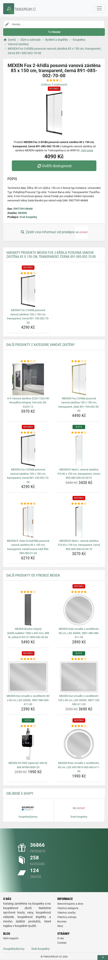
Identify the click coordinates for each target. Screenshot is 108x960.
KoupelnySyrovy (14, 948)
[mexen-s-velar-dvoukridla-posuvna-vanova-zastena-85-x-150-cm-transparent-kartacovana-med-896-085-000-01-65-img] (28, 522)
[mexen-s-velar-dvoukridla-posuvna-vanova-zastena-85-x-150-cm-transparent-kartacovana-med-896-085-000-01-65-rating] (28, 504)
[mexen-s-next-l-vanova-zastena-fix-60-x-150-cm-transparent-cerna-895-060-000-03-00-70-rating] (79, 504)
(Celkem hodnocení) (54, 84)
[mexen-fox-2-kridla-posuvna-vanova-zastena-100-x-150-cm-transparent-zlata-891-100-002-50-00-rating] (79, 361)
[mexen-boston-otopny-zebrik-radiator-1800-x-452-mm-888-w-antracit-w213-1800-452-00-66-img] (28, 610)
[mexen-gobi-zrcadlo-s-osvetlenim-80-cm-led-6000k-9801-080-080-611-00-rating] (79, 592)
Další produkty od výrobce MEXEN (33, 575)
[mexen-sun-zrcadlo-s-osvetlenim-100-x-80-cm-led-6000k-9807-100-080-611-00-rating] (79, 659)
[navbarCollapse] (99, 8)
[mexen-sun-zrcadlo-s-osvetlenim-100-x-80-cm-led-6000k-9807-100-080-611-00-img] (79, 677)
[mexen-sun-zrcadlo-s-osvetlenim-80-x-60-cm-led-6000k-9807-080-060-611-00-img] (28, 677)
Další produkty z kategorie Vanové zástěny (40, 345)
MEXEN (22, 213)
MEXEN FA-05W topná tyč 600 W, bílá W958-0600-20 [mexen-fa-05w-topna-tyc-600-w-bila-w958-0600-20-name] (28, 765)
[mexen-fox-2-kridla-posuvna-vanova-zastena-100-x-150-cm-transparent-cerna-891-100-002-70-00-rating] (28, 273)
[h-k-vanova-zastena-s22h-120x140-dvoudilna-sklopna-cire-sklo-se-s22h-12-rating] (28, 361)
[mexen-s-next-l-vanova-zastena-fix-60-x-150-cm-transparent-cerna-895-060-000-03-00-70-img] (79, 522)
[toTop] (102, 957)
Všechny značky (66, 912)
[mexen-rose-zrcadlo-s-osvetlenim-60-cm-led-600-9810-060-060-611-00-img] (79, 744)
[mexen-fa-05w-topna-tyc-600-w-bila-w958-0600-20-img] (28, 744)
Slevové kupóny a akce (70, 903)
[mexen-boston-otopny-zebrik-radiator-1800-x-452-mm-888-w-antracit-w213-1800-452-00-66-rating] (28, 592)
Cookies (61, 942)
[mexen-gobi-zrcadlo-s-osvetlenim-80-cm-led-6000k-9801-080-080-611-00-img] (79, 610)
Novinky (62, 921)
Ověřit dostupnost (53, 166)
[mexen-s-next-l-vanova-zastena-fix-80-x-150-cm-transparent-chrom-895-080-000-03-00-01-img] (79, 450)
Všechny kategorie (67, 908)
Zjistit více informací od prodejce (54, 232)
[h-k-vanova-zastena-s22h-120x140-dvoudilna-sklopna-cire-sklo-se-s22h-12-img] (28, 379)
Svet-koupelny (28, 217)
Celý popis (87, 150)
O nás (60, 938)
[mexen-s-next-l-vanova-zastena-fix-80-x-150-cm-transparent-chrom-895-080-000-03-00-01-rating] (79, 433)
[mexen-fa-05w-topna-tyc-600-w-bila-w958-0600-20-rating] (28, 726)
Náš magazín (11, 938)
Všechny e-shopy (67, 917)
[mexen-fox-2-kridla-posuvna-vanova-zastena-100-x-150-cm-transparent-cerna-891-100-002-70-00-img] (28, 291)
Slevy (60, 926)
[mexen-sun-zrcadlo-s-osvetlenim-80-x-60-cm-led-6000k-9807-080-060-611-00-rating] (28, 659)
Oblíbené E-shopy (19, 794)
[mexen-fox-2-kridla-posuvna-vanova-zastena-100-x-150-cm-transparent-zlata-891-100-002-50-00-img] (79, 379)
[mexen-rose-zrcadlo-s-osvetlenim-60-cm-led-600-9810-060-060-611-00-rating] (79, 726)
